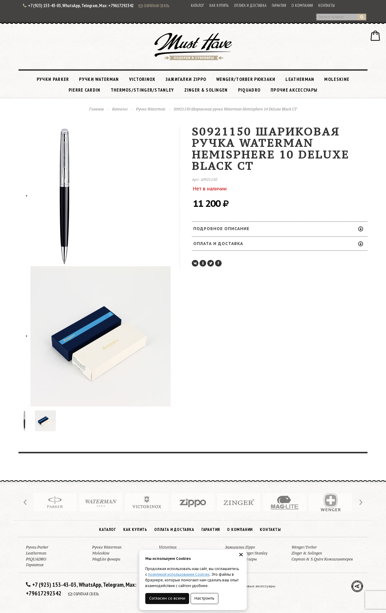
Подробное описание (278, 228)
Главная (96, 109)
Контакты (326, 5)
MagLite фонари (106, 559)
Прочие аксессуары (294, 90)
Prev (25, 502)
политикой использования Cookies (179, 574)
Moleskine (336, 79)
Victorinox (142, 79)
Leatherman (299, 79)
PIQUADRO (249, 90)
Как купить (219, 5)
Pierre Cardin (85, 90)
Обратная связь (154, 5)
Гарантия (279, 5)
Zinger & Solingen (206, 90)
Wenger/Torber (304, 547)
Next (360, 502)
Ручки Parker (53, 79)
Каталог (197, 5)
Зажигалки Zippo (186, 79)
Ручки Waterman (99, 79)
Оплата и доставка (250, 5)
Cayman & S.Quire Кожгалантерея (322, 559)
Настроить (204, 598)
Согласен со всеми (167, 598)
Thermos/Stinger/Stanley (142, 90)
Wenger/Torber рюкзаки (245, 79)
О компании (302, 5)
